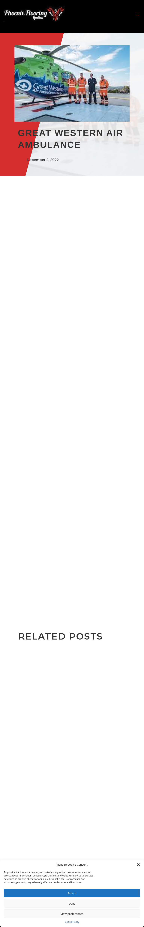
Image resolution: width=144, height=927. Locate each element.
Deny (72, 903)
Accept (72, 893)
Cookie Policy (72, 921)
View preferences (72, 914)
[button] (138, 865)
